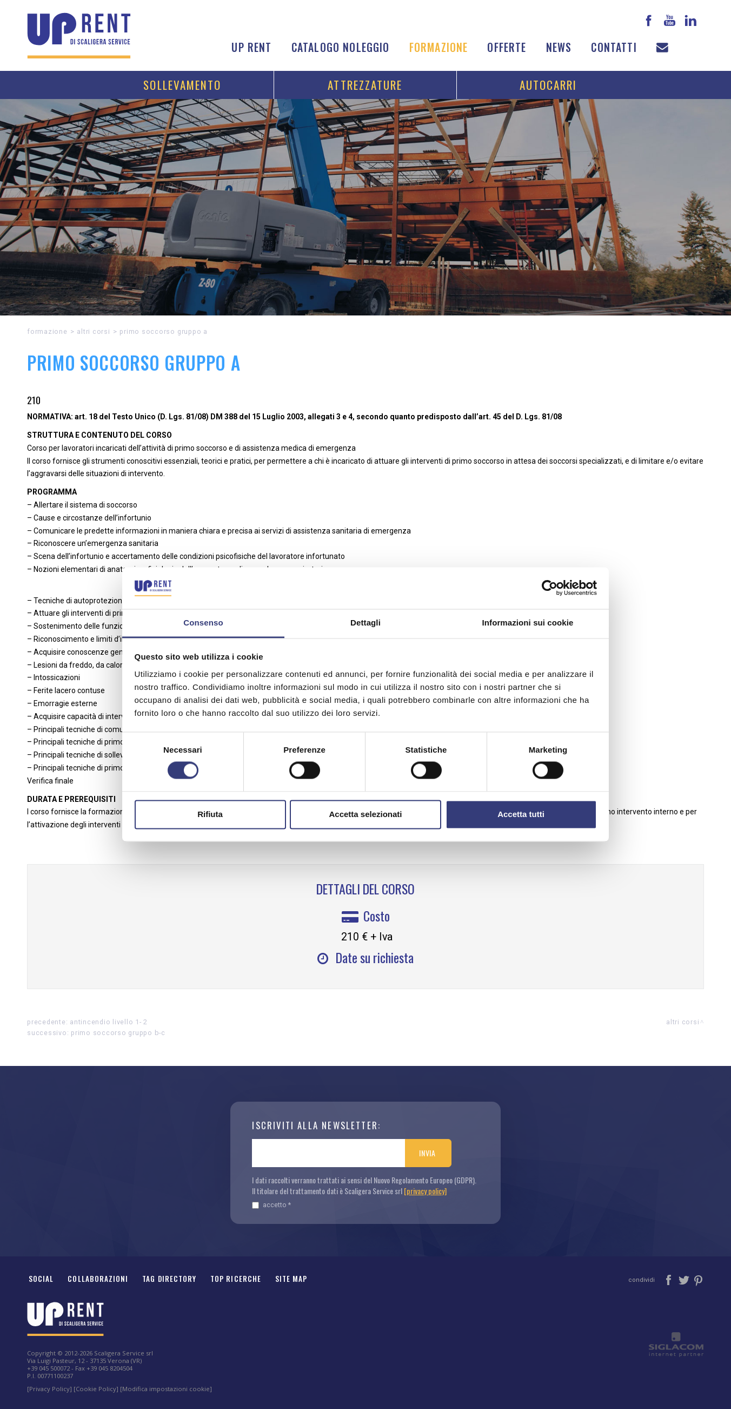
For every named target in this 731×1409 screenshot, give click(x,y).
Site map (291, 1278)
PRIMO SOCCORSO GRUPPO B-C (118, 1033)
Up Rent (251, 47)
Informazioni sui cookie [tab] (528, 622)
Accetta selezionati (365, 814)
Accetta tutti (520, 814)
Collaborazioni (98, 1278)
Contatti (613, 47)
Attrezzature (365, 84)
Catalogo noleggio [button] (340, 47)
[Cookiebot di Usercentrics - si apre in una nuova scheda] (549, 588)
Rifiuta (210, 814)
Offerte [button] (506, 47)
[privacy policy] (425, 1190)
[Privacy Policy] (49, 1389)
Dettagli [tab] (365, 622)
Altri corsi (93, 331)
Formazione (438, 47)
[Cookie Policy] (96, 1389)
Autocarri (548, 84)
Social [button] (41, 1278)
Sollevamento (182, 84)
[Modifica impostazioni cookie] (166, 1389)
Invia (427, 1152)
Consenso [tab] (203, 622)
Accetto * (271, 1205)
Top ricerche (235, 1278)
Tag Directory (169, 1278)
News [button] (559, 47)
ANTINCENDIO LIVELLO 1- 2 (109, 1022)
